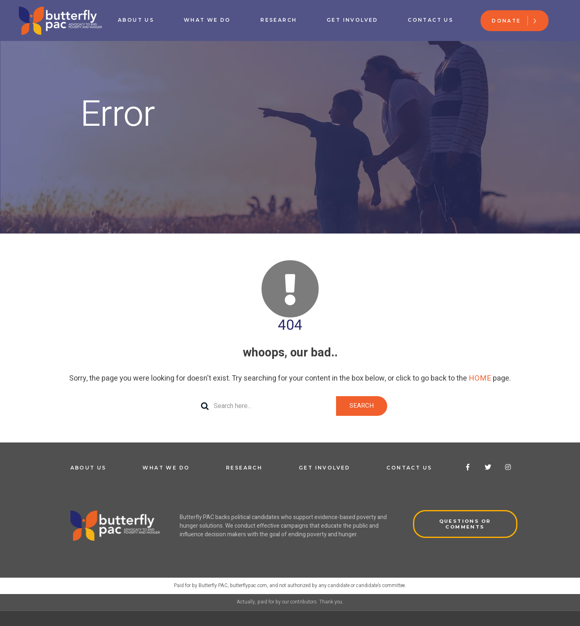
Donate (506, 21)
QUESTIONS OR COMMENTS (465, 524)
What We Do (207, 20)
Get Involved (352, 20)
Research (278, 20)
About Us (136, 20)
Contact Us (430, 20)
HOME (480, 378)
